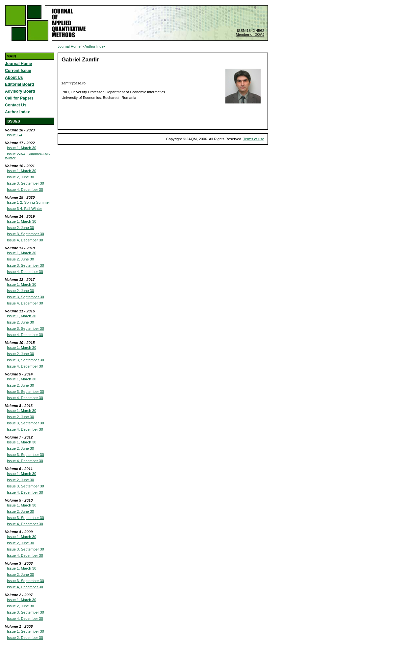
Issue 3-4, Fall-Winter (24, 209)
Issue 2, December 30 (25, 638)
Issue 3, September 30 (25, 183)
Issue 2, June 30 (20, 177)
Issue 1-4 (14, 135)
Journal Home (18, 63)
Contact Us (15, 105)
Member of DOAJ (250, 34)
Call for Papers (19, 98)
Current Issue (18, 70)
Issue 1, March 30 (21, 148)
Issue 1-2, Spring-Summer (28, 202)
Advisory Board (20, 91)
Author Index (17, 112)
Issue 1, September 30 (25, 631)
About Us (14, 77)
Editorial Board (19, 84)
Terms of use (253, 139)
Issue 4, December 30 (25, 190)
